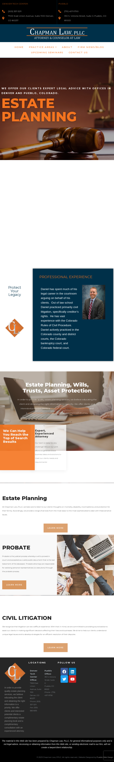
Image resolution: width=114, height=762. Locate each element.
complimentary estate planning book (69, 408)
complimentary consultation (42, 413)
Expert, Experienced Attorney (16, 433)
